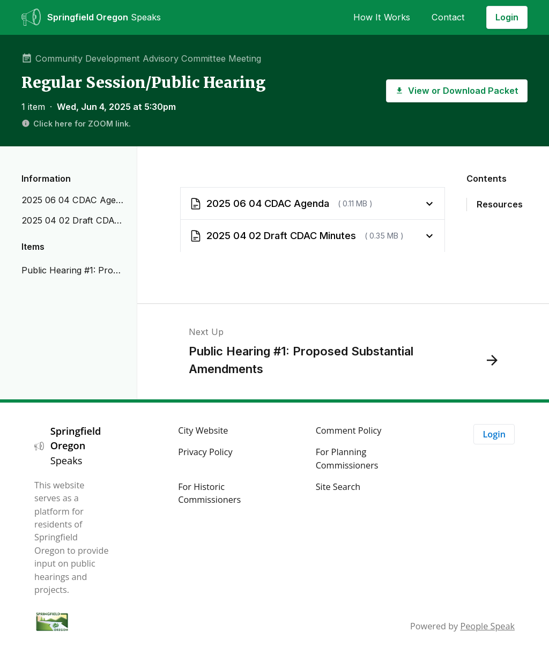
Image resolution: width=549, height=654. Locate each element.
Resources (500, 204)
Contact (448, 17)
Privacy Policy (205, 452)
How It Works (381, 17)
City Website (203, 430)
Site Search (338, 487)
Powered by (462, 626)
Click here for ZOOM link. (76, 123)
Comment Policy (349, 430)
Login (506, 17)
